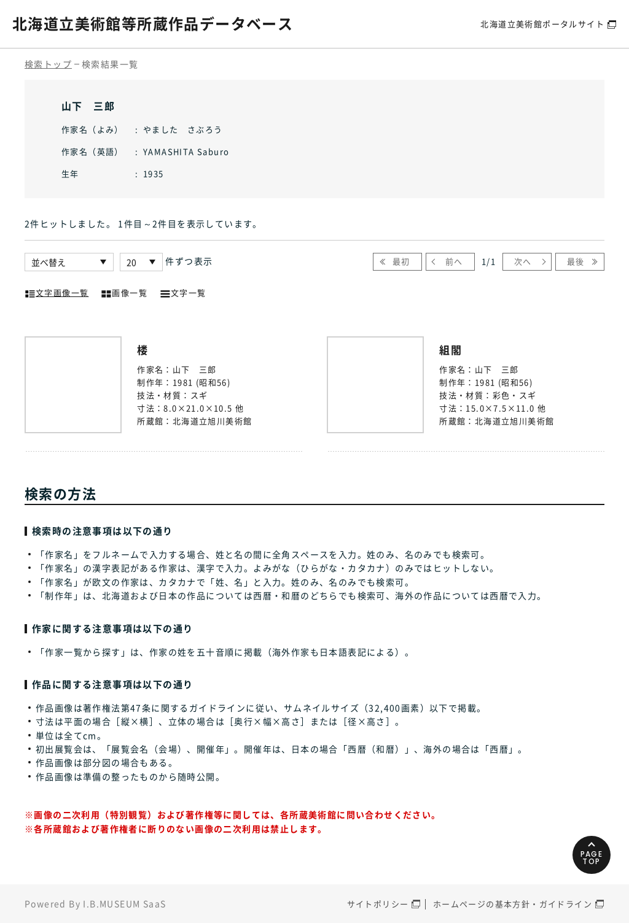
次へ (523, 261)
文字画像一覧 (56, 291)
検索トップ (48, 64)
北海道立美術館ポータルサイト (542, 23)
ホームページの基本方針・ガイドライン (512, 903)
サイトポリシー (378, 903)
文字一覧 (183, 291)
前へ (454, 261)
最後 (576, 261)
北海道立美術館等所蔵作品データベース (152, 23)
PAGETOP (591, 858)
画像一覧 (124, 291)
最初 (401, 261)
